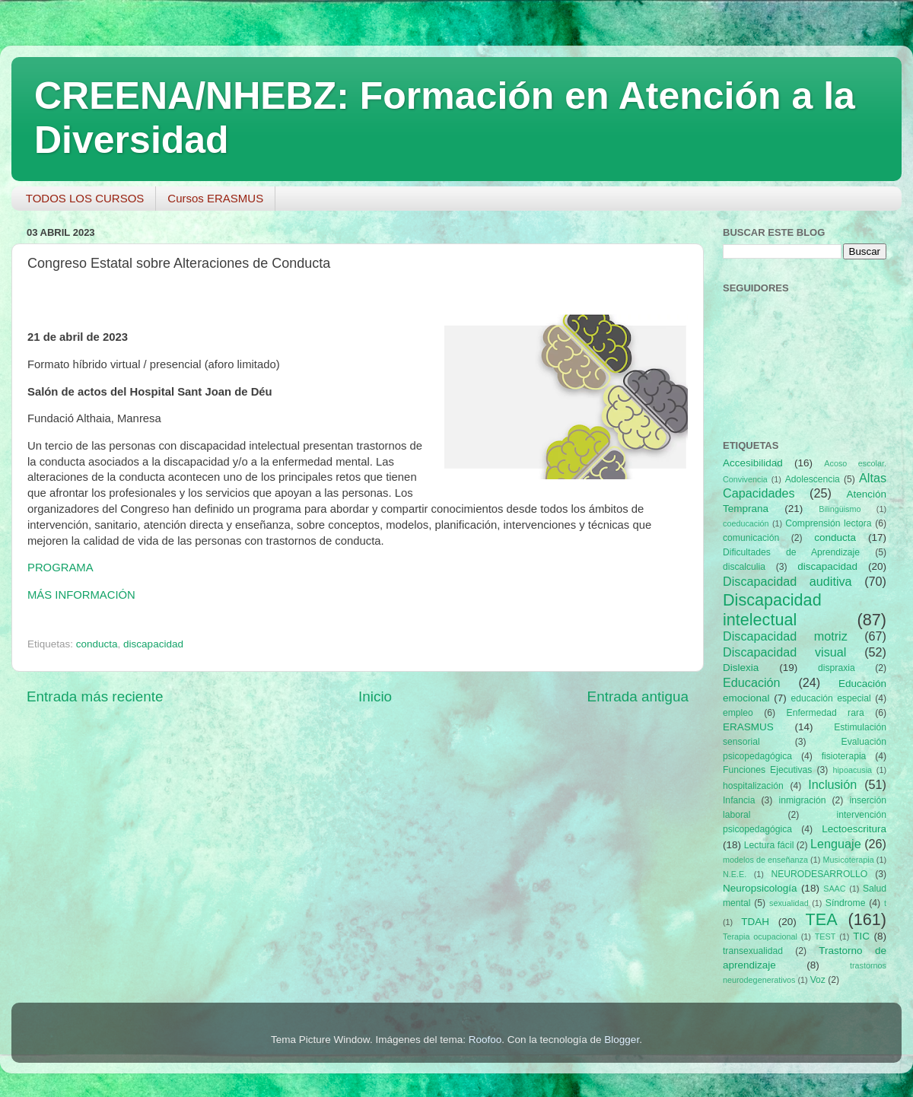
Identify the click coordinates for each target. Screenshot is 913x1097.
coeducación (746, 523)
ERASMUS (748, 727)
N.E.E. (734, 874)
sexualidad (789, 903)
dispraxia (836, 668)
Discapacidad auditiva (787, 581)
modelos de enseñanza (765, 859)
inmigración (802, 800)
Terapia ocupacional (760, 936)
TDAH (755, 921)
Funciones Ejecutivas (767, 770)
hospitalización (753, 786)
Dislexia (741, 667)
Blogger (621, 1039)
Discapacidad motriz (785, 636)
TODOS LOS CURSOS (85, 198)
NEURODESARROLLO (819, 874)
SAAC (834, 888)
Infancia (739, 800)
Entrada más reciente (95, 696)
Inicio (375, 696)
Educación (752, 682)
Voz (818, 980)
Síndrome (846, 903)
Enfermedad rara (825, 712)
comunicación (751, 538)
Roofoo (485, 1039)
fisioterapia (844, 756)
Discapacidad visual (784, 652)
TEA (822, 919)
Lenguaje (835, 844)
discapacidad (153, 644)
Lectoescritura (854, 829)
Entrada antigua (638, 696)
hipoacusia (852, 769)
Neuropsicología (760, 888)
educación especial (831, 698)
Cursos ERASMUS (215, 198)
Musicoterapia (847, 859)
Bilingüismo (840, 509)
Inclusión (832, 784)
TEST (825, 936)
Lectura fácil (769, 845)
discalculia (744, 566)
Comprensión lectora (828, 523)
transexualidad (753, 951)
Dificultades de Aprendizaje (791, 552)
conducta (97, 644)
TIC (861, 936)
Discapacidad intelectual (772, 609)
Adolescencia (812, 479)
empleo (738, 712)
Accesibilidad (753, 463)
